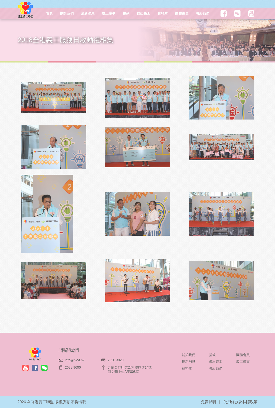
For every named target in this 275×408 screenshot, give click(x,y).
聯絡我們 (202, 13)
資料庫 (163, 13)
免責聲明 (208, 402)
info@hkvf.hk (75, 360)
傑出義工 (143, 13)
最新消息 (87, 13)
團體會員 (182, 13)
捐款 (126, 13)
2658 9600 (73, 367)
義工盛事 (108, 13)
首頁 (49, 13)
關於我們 (67, 13)
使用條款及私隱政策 (240, 402)
